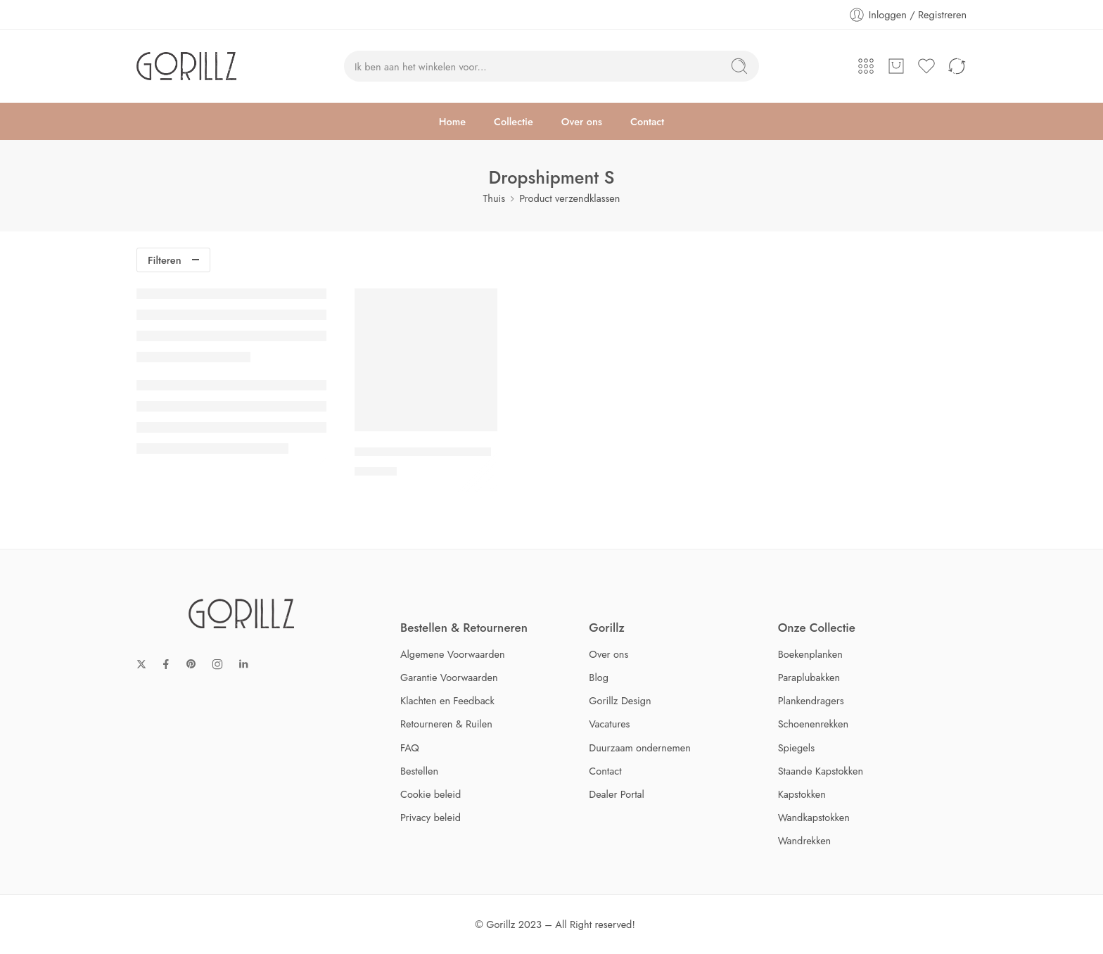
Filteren (164, 260)
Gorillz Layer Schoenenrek (423, 451)
